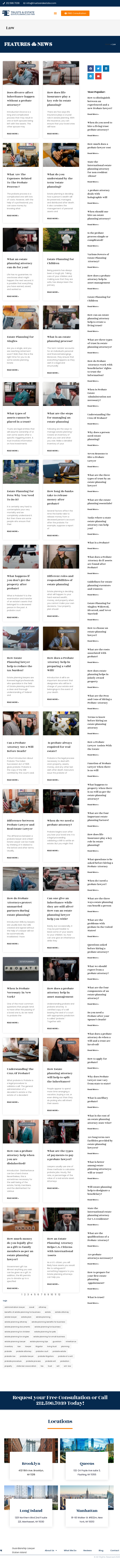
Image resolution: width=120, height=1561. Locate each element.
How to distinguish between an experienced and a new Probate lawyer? (100, 103)
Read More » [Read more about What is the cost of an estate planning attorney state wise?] (93, 1128)
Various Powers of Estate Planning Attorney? (98, 258)
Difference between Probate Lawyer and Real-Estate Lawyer (20, 825)
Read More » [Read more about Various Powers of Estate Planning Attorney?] (93, 267)
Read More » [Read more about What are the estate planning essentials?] (93, 509)
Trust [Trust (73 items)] (50, 1366)
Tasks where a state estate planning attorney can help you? (99, 523)
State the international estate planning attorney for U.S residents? (99, 1214)
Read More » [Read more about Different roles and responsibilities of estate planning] (53, 616)
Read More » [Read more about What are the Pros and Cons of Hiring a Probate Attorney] (93, 708)
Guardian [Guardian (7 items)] (57, 1341)
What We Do (70, 1550)
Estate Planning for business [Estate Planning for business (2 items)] (47, 1327)
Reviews (87, 1550)
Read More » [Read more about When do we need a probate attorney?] (53, 850)
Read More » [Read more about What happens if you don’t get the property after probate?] (13, 617)
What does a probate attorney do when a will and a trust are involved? (100, 1039)
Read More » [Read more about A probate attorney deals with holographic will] (93, 203)
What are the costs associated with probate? (99, 653)
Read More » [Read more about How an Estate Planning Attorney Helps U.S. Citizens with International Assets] (53, 1284)
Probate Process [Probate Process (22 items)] (33, 1361)
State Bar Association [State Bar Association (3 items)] (26, 1366)
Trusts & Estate (23, 12)
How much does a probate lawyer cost (99, 145)
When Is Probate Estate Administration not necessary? (99, 395)
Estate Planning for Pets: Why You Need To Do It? (20, 495)
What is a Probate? (98, 543)
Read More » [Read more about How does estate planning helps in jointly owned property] (93, 687)
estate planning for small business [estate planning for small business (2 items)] (49, 1336)
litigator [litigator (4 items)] (39, 1346)
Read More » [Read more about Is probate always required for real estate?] (53, 780)
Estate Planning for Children (60, 261)
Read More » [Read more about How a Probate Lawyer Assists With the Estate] (93, 755)
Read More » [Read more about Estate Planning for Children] (53, 292)
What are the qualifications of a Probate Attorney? (98, 1236)
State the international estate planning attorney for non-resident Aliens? (99, 169)
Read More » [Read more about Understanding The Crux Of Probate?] (13, 1102)
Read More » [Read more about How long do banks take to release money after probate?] (53, 535)
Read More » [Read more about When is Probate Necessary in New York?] (13, 1022)
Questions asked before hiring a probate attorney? (98, 948)
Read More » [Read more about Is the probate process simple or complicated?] (93, 246)
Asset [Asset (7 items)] (31, 1307)
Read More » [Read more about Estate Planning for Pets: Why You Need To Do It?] (13, 531)
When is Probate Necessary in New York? (19, 992)
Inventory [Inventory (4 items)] (9, 1346)
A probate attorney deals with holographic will (99, 194)
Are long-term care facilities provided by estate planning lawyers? (100, 1142)
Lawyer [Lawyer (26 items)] (28, 1346)
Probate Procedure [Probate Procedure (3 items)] (13, 1361)
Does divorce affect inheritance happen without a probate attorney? (21, 98)
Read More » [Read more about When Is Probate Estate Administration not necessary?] (93, 406)
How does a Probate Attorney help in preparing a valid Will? (60, 664)
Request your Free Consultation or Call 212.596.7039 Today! (60, 1400)
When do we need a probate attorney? (60, 823)
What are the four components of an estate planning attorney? (98, 993)
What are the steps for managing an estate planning (60, 417)
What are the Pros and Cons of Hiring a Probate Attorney (100, 699)
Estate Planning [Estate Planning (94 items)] (43, 1317)
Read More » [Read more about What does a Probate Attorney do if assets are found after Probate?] (93, 573)
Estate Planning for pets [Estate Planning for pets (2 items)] (45, 1331)
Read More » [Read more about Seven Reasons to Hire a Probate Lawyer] (93, 466)
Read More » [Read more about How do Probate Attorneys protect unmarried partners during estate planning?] (13, 944)
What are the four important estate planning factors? (98, 816)
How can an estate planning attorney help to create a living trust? (98, 320)
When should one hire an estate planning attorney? (99, 215)
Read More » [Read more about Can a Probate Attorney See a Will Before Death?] (13, 780)
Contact (114, 1550)
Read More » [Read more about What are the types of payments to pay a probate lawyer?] (53, 1188)
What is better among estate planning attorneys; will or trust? (99, 1167)
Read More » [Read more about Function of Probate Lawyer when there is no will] (93, 776)
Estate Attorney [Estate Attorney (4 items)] (62, 1312)
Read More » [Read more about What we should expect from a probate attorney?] (93, 979)
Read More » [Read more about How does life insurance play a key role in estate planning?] (53, 134)
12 (59, 1294)
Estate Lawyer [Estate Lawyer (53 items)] (11, 1317)
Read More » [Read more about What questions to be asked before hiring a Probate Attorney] (93, 872)
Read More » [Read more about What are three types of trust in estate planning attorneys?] (93, 353)
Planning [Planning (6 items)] (65, 1346)
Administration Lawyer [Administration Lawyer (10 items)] (15, 1307)
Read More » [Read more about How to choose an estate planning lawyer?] (93, 641)
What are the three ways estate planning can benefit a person (100, 902)
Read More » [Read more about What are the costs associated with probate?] (93, 662)
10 (52, 1294)
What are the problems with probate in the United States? (100, 925)
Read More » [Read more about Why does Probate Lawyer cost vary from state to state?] (93, 1089)
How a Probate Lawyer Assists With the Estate (100, 745)
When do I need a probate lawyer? (98, 882)
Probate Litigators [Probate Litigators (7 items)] (46, 1356)
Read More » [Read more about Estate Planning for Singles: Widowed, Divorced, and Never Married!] (93, 619)
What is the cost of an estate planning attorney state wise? (99, 1119)
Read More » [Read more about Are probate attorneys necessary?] (93, 1264)
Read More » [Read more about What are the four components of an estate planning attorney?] (93, 1004)
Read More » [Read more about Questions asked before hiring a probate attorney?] (93, 958)
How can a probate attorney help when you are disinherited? (20, 1157)
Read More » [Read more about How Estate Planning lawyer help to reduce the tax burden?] (13, 702)
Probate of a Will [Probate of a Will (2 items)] (65, 1356)
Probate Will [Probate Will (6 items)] (50, 1361)
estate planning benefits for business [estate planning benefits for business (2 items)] (48, 1322)
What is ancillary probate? (98, 1099)
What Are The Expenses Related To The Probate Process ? (19, 180)
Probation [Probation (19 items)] (64, 1361)
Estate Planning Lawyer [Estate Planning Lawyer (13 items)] (15, 1341)
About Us (51, 1550)
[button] (55, 13)
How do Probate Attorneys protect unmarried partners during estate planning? (19, 906)
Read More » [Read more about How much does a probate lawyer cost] (93, 153)
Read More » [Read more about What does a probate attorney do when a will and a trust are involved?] (93, 1050)
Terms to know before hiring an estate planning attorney (97, 722)
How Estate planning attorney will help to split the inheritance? (60, 1075)
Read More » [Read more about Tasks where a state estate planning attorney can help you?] (93, 534)
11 (55, 1294)
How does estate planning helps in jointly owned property (98, 676)
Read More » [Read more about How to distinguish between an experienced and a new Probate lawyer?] (93, 114)
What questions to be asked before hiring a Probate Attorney (100, 863)
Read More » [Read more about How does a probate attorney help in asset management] (53, 1028)
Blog (101, 1550)
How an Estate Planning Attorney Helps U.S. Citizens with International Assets (60, 1247)
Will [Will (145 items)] (58, 1366)
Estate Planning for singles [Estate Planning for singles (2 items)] (17, 1336)
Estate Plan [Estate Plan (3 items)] (26, 1317)
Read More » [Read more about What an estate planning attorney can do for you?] (13, 296)
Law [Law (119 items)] (19, 1346)
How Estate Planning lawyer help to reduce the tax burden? (19, 664)
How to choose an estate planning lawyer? (98, 631)
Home (107, 44)
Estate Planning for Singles (20, 339)
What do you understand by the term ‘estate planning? (60, 180)
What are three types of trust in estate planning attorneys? (100, 343)
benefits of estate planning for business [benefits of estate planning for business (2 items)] (22, 1312)
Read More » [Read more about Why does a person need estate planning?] (93, 445)
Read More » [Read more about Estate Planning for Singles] (13, 370)
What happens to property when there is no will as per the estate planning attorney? (100, 792)
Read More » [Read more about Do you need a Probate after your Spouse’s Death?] (93, 1025)
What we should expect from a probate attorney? (98, 970)
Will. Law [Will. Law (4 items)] (67, 1366)
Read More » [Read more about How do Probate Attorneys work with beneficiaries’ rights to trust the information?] (93, 381)
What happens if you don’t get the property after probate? (18, 582)
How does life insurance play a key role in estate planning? (59, 98)
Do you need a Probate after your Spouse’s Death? (98, 1016)
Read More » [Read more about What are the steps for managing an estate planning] (53, 451)
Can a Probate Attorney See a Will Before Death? (20, 747)
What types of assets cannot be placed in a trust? (19, 417)
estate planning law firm (23, 14)
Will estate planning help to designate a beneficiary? (100, 1190)
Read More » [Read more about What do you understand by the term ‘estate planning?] (53, 218)
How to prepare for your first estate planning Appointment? (99, 1278)
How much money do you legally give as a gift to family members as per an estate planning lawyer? (20, 1249)
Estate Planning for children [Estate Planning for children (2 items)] (17, 1331)
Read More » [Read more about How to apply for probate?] (93, 1068)
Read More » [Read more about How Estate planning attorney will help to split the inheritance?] (53, 1110)
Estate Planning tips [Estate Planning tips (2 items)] (39, 1341)
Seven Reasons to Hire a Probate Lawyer (98, 457)
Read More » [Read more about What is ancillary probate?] (93, 1107)
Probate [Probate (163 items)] (8, 1351)
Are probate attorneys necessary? (100, 1256)
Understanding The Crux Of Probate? (20, 1071)
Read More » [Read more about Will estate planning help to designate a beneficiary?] (93, 1200)
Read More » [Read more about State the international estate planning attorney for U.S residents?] (93, 1225)
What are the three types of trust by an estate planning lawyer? (99, 480)
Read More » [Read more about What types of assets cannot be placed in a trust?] (13, 451)
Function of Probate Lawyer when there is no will (99, 767)
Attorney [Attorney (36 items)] (42, 1307)
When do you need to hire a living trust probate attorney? (100, 126)
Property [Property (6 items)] (8, 1366)
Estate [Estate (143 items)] (48, 1312)
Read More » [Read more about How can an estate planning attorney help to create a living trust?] (93, 331)
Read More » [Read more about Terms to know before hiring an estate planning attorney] (93, 733)
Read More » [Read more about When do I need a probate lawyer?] (93, 890)
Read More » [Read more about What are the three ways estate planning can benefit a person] (93, 911)
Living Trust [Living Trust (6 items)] (52, 1346)
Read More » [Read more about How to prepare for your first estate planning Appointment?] (93, 1289)
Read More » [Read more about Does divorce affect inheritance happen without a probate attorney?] (13, 134)
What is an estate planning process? (60, 339)
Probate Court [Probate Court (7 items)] (42, 1351)
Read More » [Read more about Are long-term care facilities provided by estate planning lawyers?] (93, 1153)
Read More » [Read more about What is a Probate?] (93, 548)
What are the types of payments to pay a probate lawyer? (60, 1155)
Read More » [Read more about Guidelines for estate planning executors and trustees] (93, 595)
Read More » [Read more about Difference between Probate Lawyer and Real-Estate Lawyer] (13, 858)
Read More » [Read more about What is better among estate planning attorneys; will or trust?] (93, 1178)
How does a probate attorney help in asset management (60, 992)
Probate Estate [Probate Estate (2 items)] (59, 1351)
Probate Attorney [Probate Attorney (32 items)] (23, 1351)
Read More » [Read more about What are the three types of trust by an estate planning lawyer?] (93, 491)
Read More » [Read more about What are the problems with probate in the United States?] (93, 936)
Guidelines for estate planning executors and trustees (100, 585)
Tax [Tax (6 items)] (42, 1366)
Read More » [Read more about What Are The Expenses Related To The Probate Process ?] (13, 215)
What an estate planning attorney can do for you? (19, 263)
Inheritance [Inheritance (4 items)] (71, 1341)
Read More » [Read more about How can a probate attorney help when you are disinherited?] (13, 1198)
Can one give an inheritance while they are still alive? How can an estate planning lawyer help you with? (60, 908)
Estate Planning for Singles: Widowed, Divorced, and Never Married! (99, 609)
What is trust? (96, 1297)
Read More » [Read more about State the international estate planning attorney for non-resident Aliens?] (93, 182)
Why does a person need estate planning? (99, 436)
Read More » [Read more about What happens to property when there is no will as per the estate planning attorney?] (93, 804)
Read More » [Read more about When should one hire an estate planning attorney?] (93, 224)
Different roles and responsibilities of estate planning (60, 580)
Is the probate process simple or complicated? (98, 236)
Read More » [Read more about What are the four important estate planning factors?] (93, 826)
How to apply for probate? (97, 1060)
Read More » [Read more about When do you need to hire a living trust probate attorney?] (93, 135)
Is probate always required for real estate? (59, 747)
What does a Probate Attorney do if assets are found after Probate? (100, 562)
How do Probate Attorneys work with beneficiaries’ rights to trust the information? (100, 368)
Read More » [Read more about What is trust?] (93, 1303)
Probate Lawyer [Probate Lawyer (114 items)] (26, 1356)
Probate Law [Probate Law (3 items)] (10, 1356)
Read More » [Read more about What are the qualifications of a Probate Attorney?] (93, 1246)
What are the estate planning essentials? (100, 501)
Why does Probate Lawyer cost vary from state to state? (99, 1080)
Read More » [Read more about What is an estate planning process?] (53, 373)
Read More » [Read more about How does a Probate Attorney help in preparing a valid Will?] (53, 699)
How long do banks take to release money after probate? (60, 497)
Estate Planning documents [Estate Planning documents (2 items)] (17, 1327)
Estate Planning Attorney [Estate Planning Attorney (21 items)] (16, 1322)
